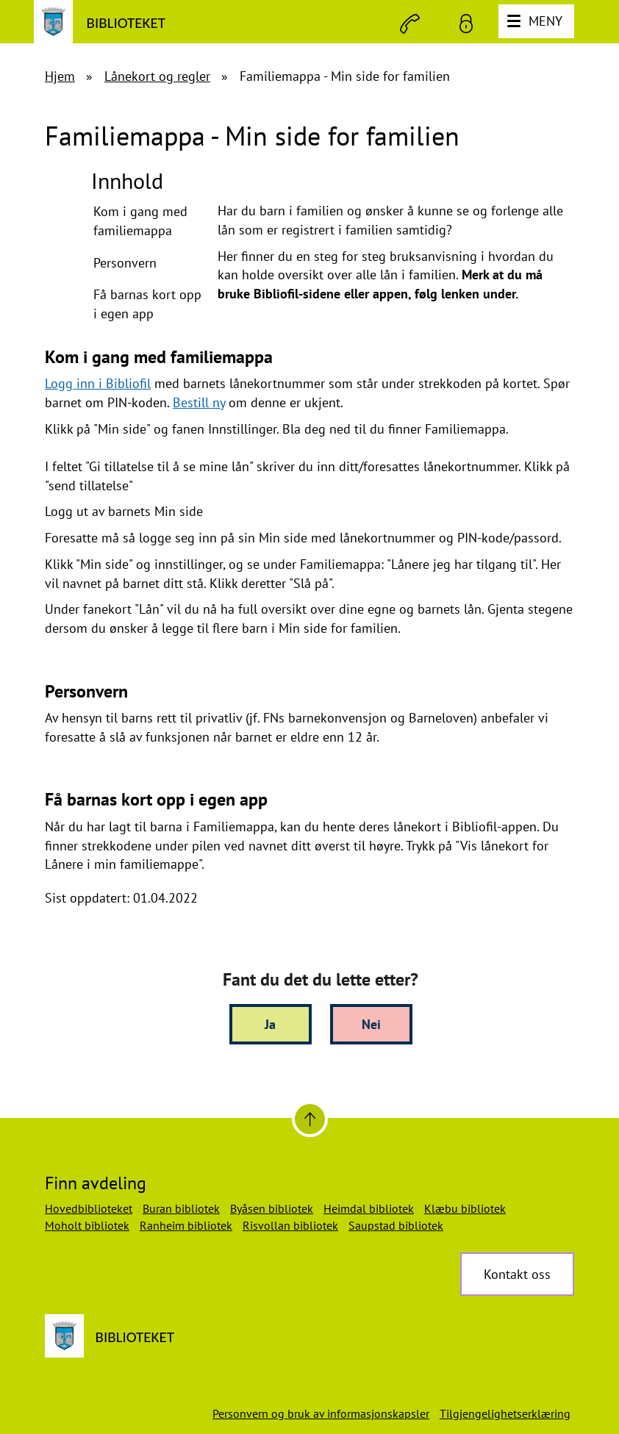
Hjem (60, 76)
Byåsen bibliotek (271, 1208)
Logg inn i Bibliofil (98, 383)
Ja (270, 1024)
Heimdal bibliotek (368, 1208)
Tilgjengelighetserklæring (505, 1413)
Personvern (125, 262)
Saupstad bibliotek (395, 1225)
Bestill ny (199, 402)
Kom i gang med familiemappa (140, 221)
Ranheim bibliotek (186, 1225)
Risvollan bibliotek (290, 1225)
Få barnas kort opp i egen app (147, 304)
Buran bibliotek (181, 1208)
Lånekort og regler (157, 76)
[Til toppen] (310, 1119)
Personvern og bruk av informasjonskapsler (320, 1413)
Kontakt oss (517, 1274)
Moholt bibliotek (87, 1225)
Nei (371, 1024)
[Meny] (536, 21)
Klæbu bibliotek (465, 1208)
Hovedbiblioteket (88, 1208)
